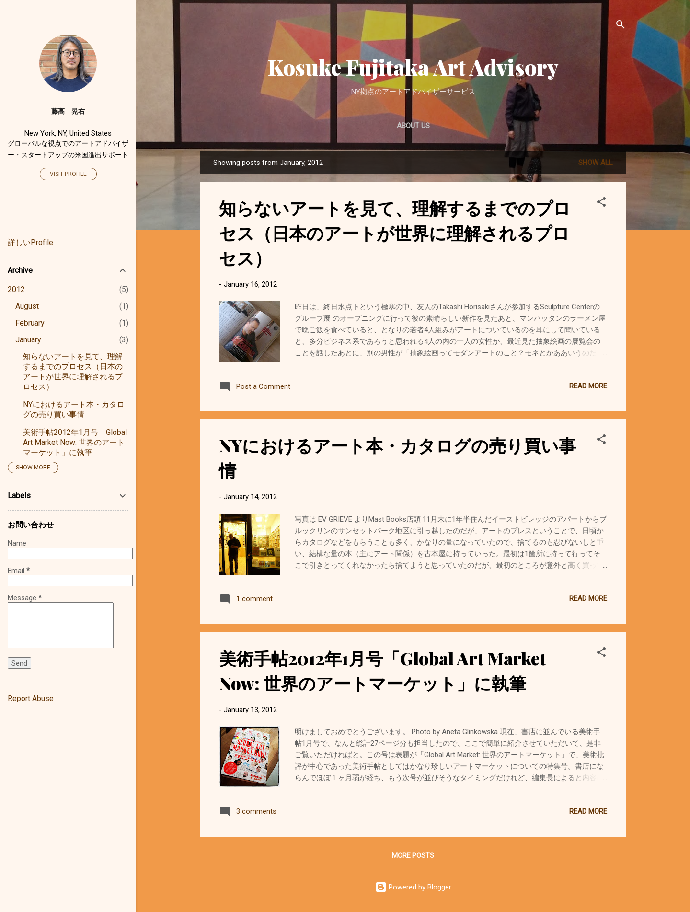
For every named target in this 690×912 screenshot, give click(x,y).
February (30, 322)
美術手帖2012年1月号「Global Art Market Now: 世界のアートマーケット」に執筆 (75, 442)
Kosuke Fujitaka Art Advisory (413, 67)
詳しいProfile (30, 242)
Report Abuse (31, 698)
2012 (16, 289)
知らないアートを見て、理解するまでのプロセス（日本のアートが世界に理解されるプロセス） (395, 232)
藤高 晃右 (68, 111)
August (27, 306)
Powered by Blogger (413, 887)
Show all (595, 162)
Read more (588, 386)
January (28, 339)
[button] (601, 203)
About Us (413, 125)
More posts (413, 855)
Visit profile (68, 174)
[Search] (620, 26)
